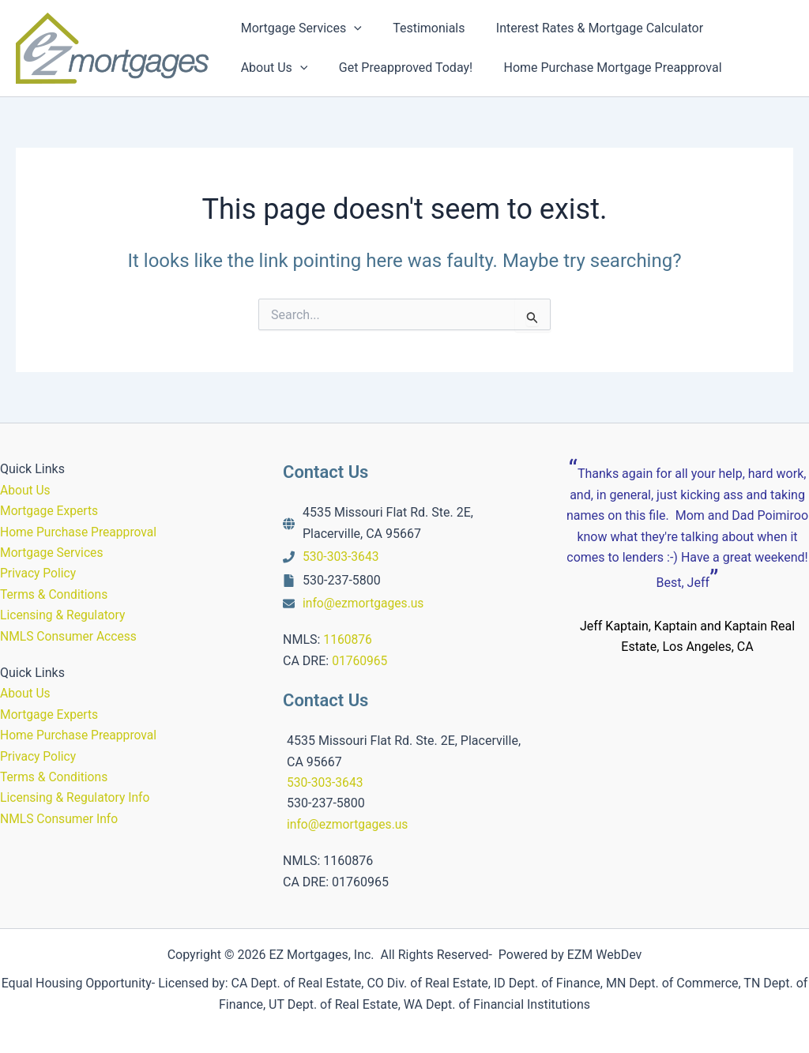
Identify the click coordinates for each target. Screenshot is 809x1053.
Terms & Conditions (55, 594)
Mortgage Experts (50, 510)
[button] (351, 28)
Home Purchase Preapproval (80, 532)
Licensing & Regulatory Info (76, 797)
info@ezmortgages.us (365, 603)
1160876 (348, 639)
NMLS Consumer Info (60, 818)
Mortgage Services (53, 552)
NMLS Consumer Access (70, 636)
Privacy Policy (39, 573)
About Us (25, 490)
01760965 (360, 660)
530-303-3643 (342, 556)
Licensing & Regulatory (64, 614)
